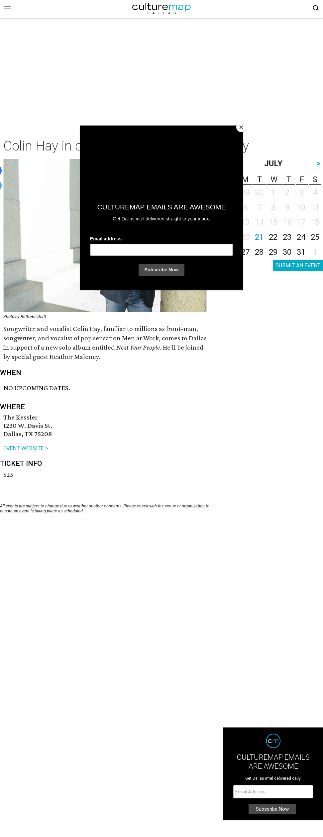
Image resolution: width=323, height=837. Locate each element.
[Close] (241, 127)
